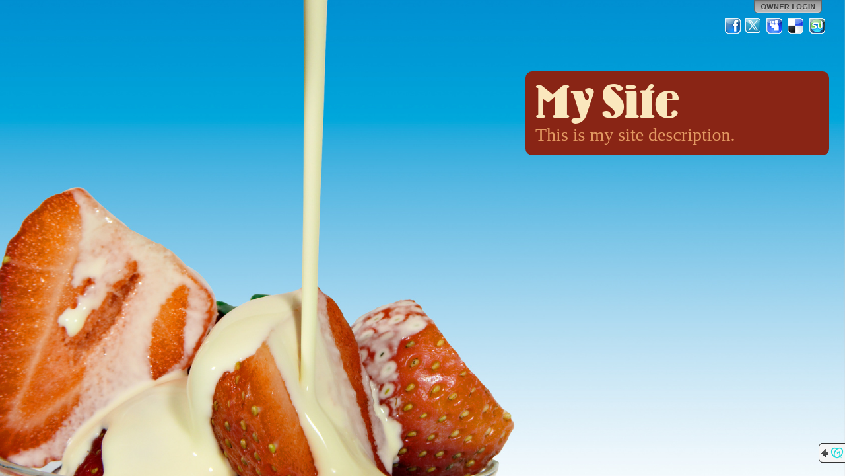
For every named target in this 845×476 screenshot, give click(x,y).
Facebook (733, 26)
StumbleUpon (817, 26)
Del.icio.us (796, 26)
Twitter (754, 26)
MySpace (775, 26)
